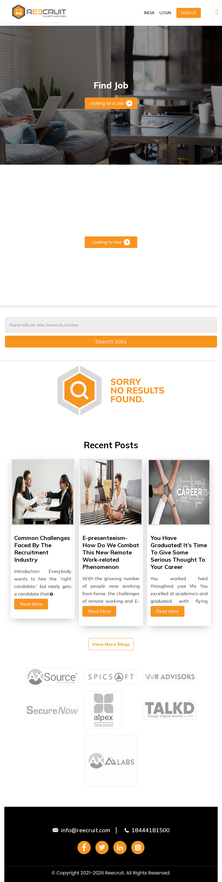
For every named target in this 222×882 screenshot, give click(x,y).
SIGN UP (189, 12)
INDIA (149, 12)
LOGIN (165, 12)
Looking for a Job (111, 103)
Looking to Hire (111, 242)
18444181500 (151, 830)
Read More (31, 604)
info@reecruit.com (85, 830)
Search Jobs (111, 342)
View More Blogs (111, 644)
